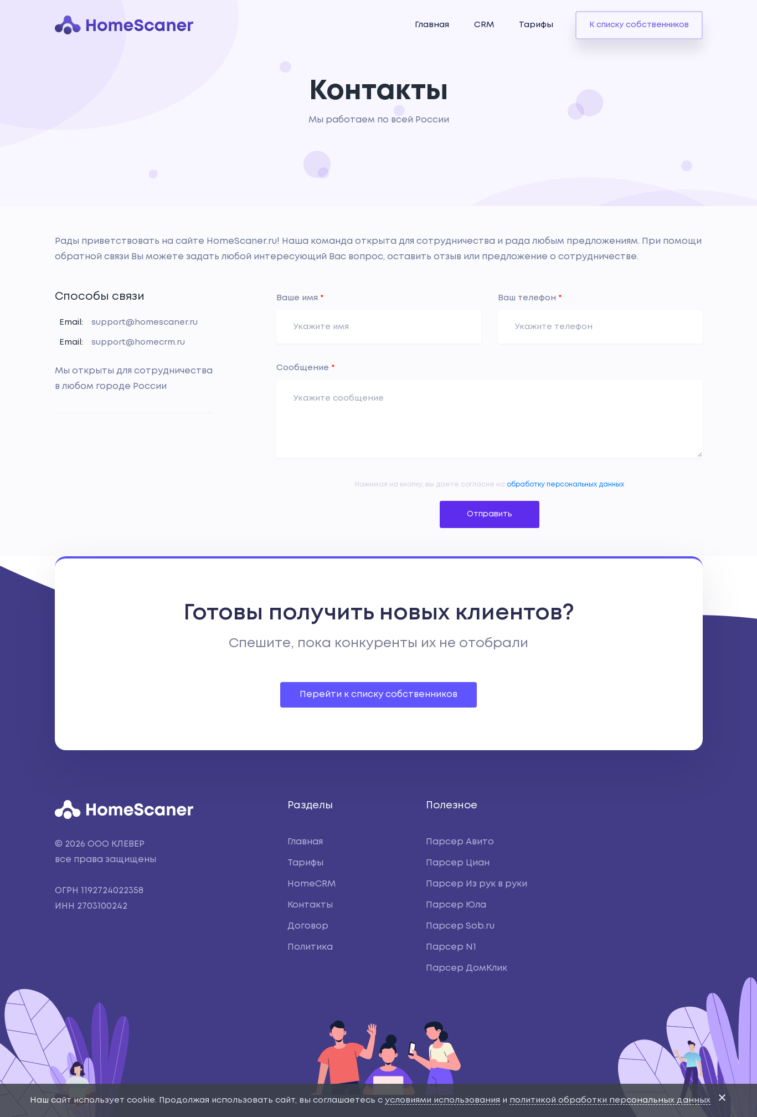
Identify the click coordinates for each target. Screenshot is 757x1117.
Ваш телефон (530, 298)
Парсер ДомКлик (466, 968)
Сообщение (305, 368)
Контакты (310, 905)
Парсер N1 (451, 947)
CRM (484, 25)
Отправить (489, 514)
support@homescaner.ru (144, 322)
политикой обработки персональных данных (609, 1100)
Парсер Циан (458, 863)
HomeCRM (311, 884)
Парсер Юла (456, 905)
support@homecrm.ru (138, 342)
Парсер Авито (460, 842)
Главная (432, 25)
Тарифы (536, 25)
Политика (310, 947)
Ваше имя (300, 298)
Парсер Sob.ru (460, 926)
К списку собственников (639, 25)
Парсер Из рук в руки (476, 884)
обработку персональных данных (565, 484)
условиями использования (442, 1100)
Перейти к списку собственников (378, 694)
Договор (307, 926)
